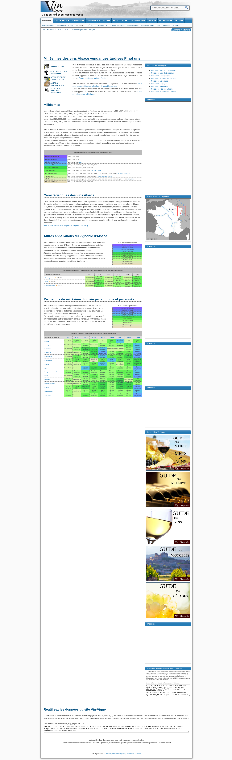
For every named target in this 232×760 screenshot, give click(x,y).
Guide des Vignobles (159, 86)
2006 (106, 176)
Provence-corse (50, 383)
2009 (128, 179)
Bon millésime (68, 341)
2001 (117, 173)
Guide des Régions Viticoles (162, 89)
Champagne (48, 360)
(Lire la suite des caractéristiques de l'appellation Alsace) (66, 225)
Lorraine (47, 379)
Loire (46, 376)
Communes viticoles (171, 25)
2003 (103, 176)
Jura (46, 368)
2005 (121, 173)
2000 (80, 162)
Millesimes (80, 25)
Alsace (47, 282)
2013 (110, 176)
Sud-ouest (48, 395)
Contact (138, 754)
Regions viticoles (116, 25)
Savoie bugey (49, 391)
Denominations (147, 25)
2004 (91, 170)
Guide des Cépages (159, 84)
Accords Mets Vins (65, 25)
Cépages (91, 25)
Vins (158, 25)
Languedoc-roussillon (51, 372)
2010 (125, 173)
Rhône (47, 387)
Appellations (132, 25)
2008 (99, 170)
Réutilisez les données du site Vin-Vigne (75, 709)
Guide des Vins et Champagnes (163, 70)
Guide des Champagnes (160, 76)
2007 (95, 170)
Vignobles (102, 25)
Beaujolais (48, 349)
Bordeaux (48, 352)
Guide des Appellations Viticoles (164, 92)
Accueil (108, 754)
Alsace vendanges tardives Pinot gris (93, 78)
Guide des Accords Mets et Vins (163, 78)
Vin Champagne (48, 25)
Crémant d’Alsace (50, 285)
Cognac (47, 364)
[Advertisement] (116, 44)
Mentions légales (118, 754)
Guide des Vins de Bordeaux (162, 73)
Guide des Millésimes (159, 81)
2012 (129, 173)
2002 (99, 176)
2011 (132, 179)
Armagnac (48, 345)
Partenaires (130, 754)
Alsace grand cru (50, 278)
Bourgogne (48, 356)
